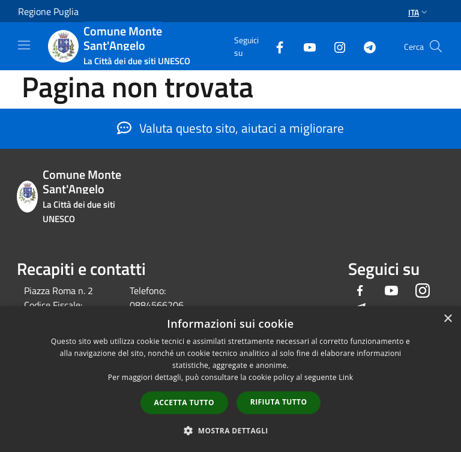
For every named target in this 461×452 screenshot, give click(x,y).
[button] (230, 430)
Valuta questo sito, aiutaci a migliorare (230, 127)
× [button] (447, 319)
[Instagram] (335, 46)
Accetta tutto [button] (184, 402)
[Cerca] (436, 46)
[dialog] (230, 379)
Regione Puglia (48, 11)
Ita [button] (419, 12)
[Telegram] (365, 46)
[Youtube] (305, 46)
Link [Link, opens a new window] (346, 377)
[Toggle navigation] (24, 45)
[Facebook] (275, 46)
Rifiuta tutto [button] (278, 402)
